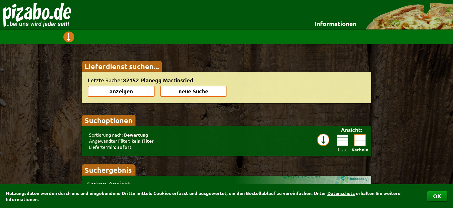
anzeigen (121, 91)
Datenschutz (341, 193)
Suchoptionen (109, 120)
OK (437, 196)
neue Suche (193, 91)
